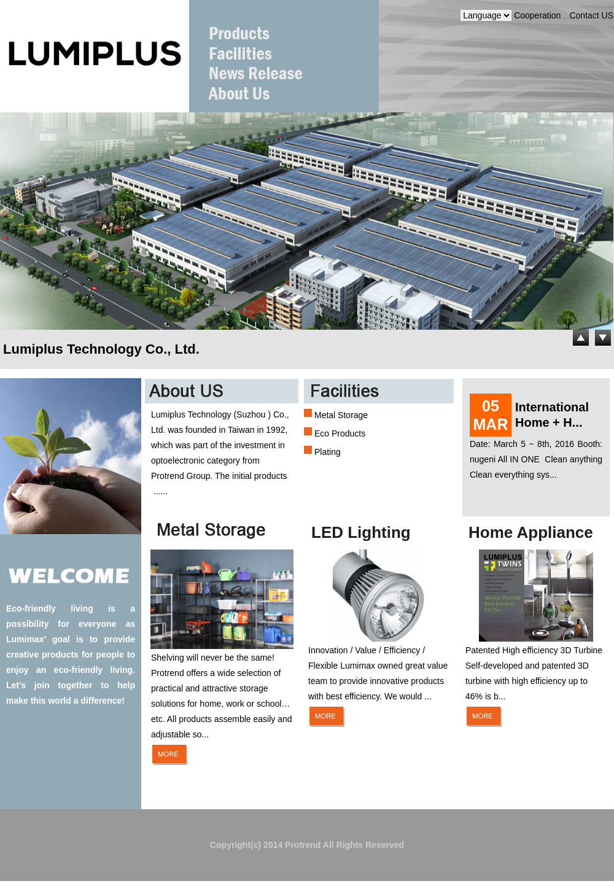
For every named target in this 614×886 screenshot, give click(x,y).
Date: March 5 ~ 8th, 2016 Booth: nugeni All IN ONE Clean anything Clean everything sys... (536, 459)
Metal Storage (341, 415)
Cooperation (537, 15)
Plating (327, 452)
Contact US (591, 15)
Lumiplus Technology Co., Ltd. (101, 349)
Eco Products (339, 433)
